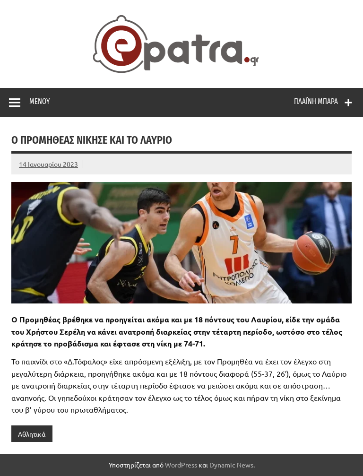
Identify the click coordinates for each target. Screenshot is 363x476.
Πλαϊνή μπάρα (316, 101)
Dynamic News (231, 464)
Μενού (39, 101)
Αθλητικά (31, 434)
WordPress (181, 464)
